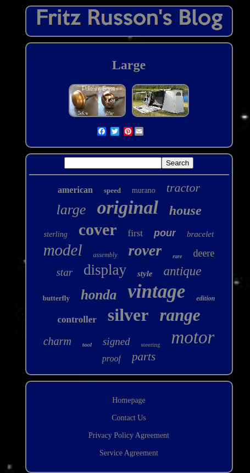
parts (143, 356)
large (71, 210)
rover (145, 250)
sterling (56, 234)
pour (165, 232)
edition (205, 298)
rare (177, 256)
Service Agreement (128, 453)
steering (150, 344)
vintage (156, 291)
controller (76, 319)
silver (128, 315)
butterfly (56, 298)
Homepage (129, 400)
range (180, 315)
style (145, 273)
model (62, 250)
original (127, 207)
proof (111, 358)
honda (98, 294)
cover (98, 229)
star (64, 272)
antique (183, 271)
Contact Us (129, 418)
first (135, 233)
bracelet (200, 234)
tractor (183, 187)
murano (143, 190)
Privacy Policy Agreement (128, 435)
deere (203, 253)
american (75, 189)
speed (112, 190)
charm (57, 341)
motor (192, 337)
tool (87, 344)
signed (116, 341)
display (105, 269)
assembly (105, 255)
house (185, 210)
